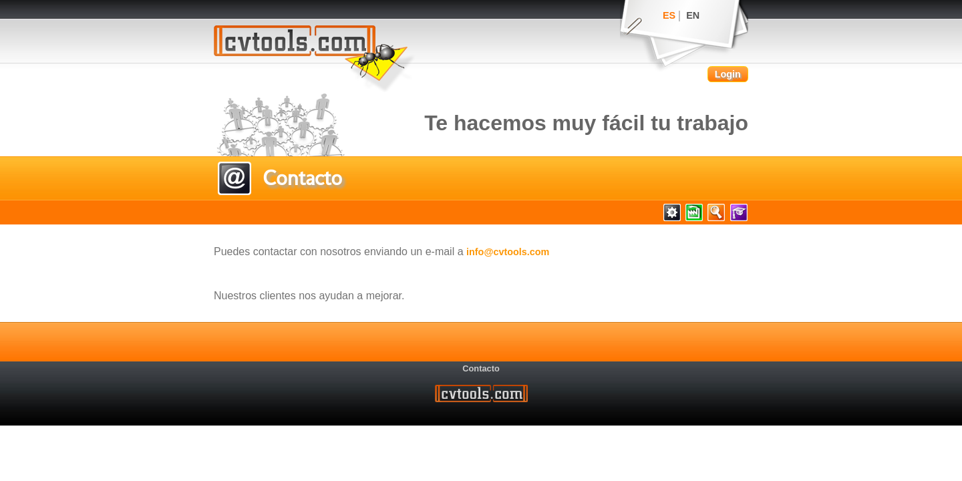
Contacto (480, 368)
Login (728, 74)
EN (692, 15)
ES (669, 15)
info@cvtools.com (507, 252)
